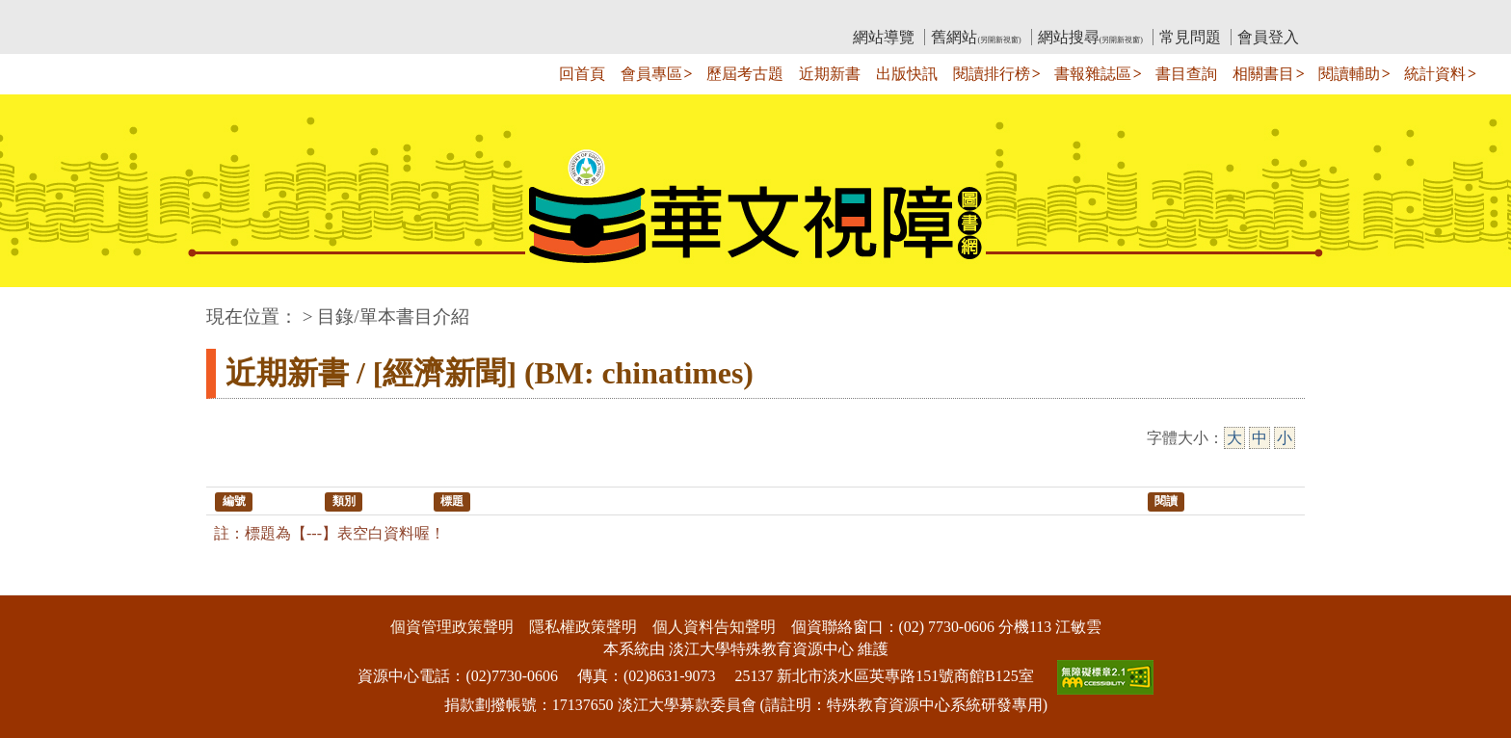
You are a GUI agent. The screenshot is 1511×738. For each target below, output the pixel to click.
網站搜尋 (1090, 37)
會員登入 (1268, 37)
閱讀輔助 (1349, 74)
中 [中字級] (1259, 438)
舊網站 (976, 37)
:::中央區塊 (37, 307)
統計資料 (1435, 74)
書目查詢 (1186, 74)
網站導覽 (884, 37)
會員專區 (651, 74)
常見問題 (1190, 37)
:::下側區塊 (37, 582)
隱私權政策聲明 (583, 627)
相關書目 (1263, 74)
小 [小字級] (1284, 438)
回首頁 (582, 74)
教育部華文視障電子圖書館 (376, 15)
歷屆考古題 (744, 74)
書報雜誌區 (1092, 74)
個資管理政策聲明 (452, 627)
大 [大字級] (1234, 438)
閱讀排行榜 (991, 74)
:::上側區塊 (243, 15)
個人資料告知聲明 (714, 627)
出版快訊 (907, 74)
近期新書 (830, 74)
